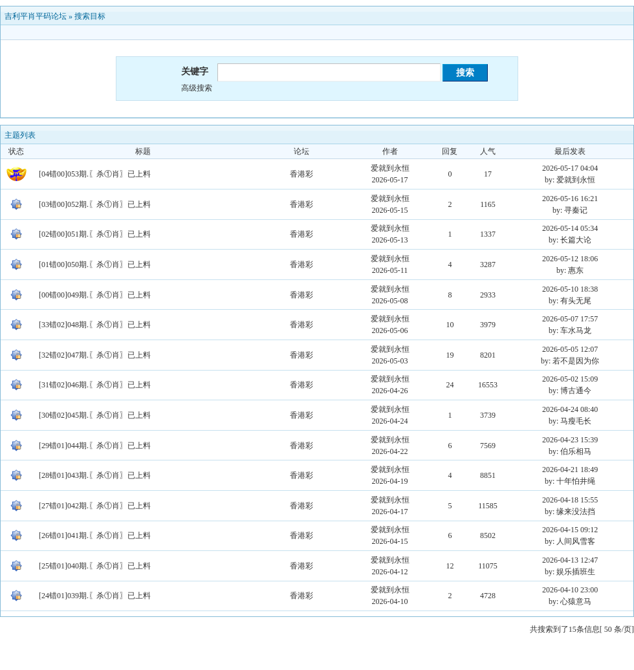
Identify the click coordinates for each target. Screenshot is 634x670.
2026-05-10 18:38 (570, 289)
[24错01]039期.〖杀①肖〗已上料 (95, 595)
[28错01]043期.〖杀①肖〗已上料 (95, 475)
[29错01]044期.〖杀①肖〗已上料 (95, 445)
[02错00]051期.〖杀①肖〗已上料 (95, 234)
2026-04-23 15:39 (570, 439)
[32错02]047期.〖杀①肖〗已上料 (95, 355)
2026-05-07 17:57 (570, 318)
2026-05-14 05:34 (570, 228)
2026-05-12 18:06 (570, 258)
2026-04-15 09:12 (570, 529)
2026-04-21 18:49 (570, 469)
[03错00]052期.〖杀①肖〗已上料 (95, 204)
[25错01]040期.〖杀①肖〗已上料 (95, 565)
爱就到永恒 (390, 168)
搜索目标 (89, 16)
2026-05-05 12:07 (570, 349)
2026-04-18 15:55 (570, 499)
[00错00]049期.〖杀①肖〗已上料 (95, 294)
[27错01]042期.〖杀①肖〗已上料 (95, 505)
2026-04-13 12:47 (570, 560)
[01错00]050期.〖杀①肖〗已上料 (95, 264)
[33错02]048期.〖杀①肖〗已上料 (95, 324)
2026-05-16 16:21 (570, 198)
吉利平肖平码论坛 (36, 16)
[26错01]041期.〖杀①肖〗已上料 (95, 535)
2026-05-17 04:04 (570, 168)
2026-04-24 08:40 (570, 409)
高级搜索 (196, 87)
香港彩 (301, 173)
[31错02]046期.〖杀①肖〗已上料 (95, 384)
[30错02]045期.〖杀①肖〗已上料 (95, 415)
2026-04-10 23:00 (570, 589)
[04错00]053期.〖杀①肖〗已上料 (95, 173)
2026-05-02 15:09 (570, 379)
